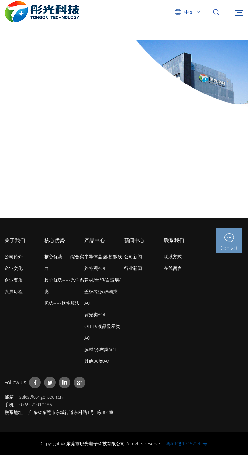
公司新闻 (133, 256)
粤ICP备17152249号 (186, 443)
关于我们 (15, 240)
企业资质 (14, 280)
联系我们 (174, 240)
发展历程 (14, 291)
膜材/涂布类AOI (100, 349)
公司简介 (14, 256)
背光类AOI (94, 315)
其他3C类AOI (97, 361)
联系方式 (173, 256)
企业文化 (14, 268)
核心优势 (54, 240)
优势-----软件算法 (61, 303)
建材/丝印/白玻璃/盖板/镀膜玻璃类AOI (102, 291)
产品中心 (94, 240)
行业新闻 (133, 268)
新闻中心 (134, 240)
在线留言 (173, 268)
